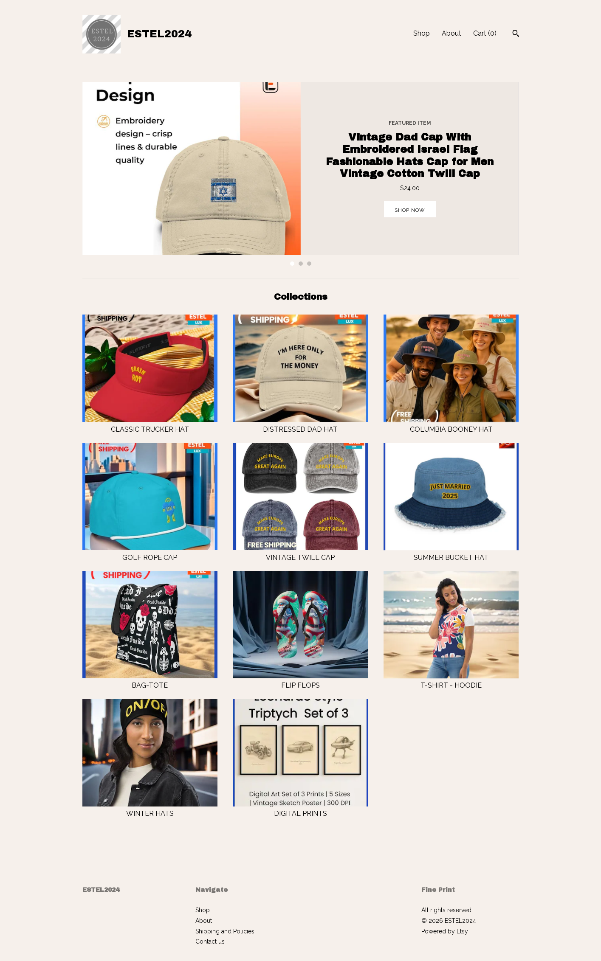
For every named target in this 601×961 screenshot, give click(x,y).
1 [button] (292, 263)
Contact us (210, 941)
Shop (421, 33)
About (451, 33)
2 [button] (301, 263)
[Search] (516, 34)
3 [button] (309, 263)
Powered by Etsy (444, 931)
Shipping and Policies (224, 931)
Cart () (485, 33)
